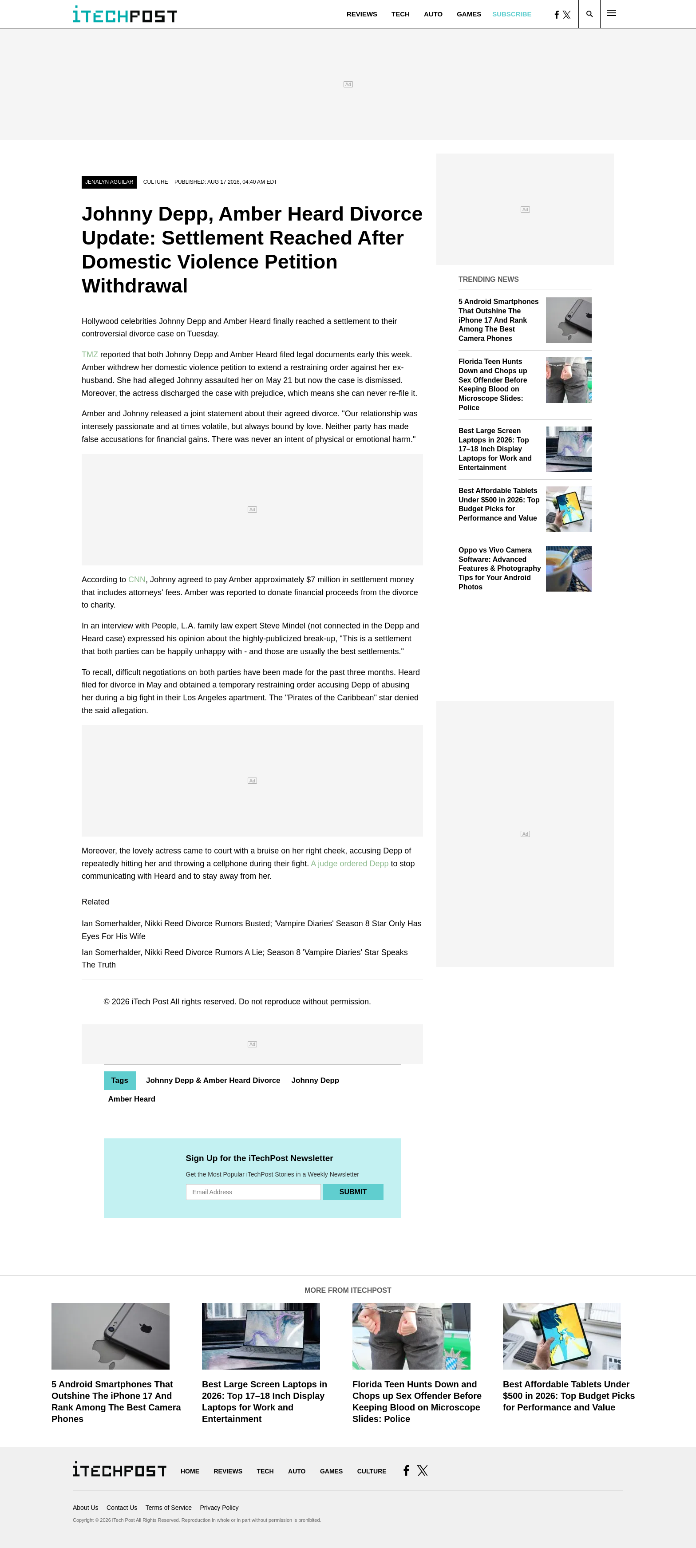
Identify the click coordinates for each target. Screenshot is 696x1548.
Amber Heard (132, 1099)
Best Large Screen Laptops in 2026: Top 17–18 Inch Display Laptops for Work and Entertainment (495, 449)
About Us (86, 1507)
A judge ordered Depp (349, 863)
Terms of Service (169, 1507)
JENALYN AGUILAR (109, 182)
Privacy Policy (219, 1507)
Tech (401, 14)
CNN (137, 579)
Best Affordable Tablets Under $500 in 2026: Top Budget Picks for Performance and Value (569, 1395)
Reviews (362, 14)
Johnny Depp (316, 1080)
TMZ (90, 354)
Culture (155, 182)
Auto (433, 14)
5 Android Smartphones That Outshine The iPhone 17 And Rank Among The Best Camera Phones (499, 320)
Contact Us (122, 1507)
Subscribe (511, 14)
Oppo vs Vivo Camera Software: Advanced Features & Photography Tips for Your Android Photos (500, 568)
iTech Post (150, 1001)
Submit (353, 1192)
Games (469, 14)
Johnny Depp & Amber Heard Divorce (213, 1080)
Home (190, 1471)
